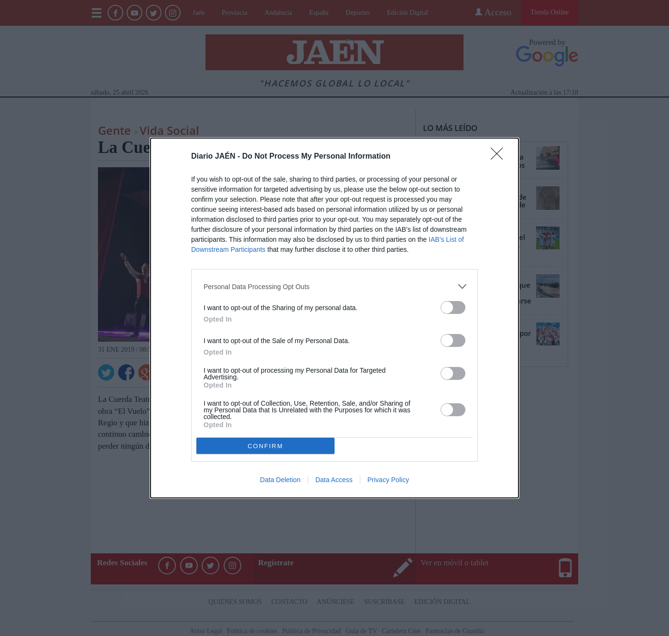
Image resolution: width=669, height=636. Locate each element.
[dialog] (334, 318)
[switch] (453, 307)
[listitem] (334, 286)
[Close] (500, 157)
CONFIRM (265, 446)
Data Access (334, 480)
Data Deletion (280, 480)
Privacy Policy (388, 480)
